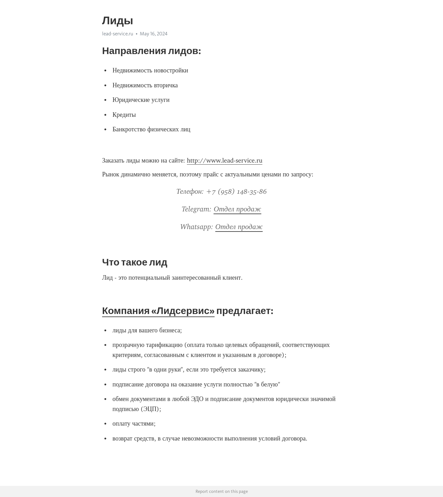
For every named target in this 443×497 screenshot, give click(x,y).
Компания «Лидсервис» (158, 310)
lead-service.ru (117, 33)
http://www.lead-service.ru (224, 160)
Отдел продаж (237, 208)
